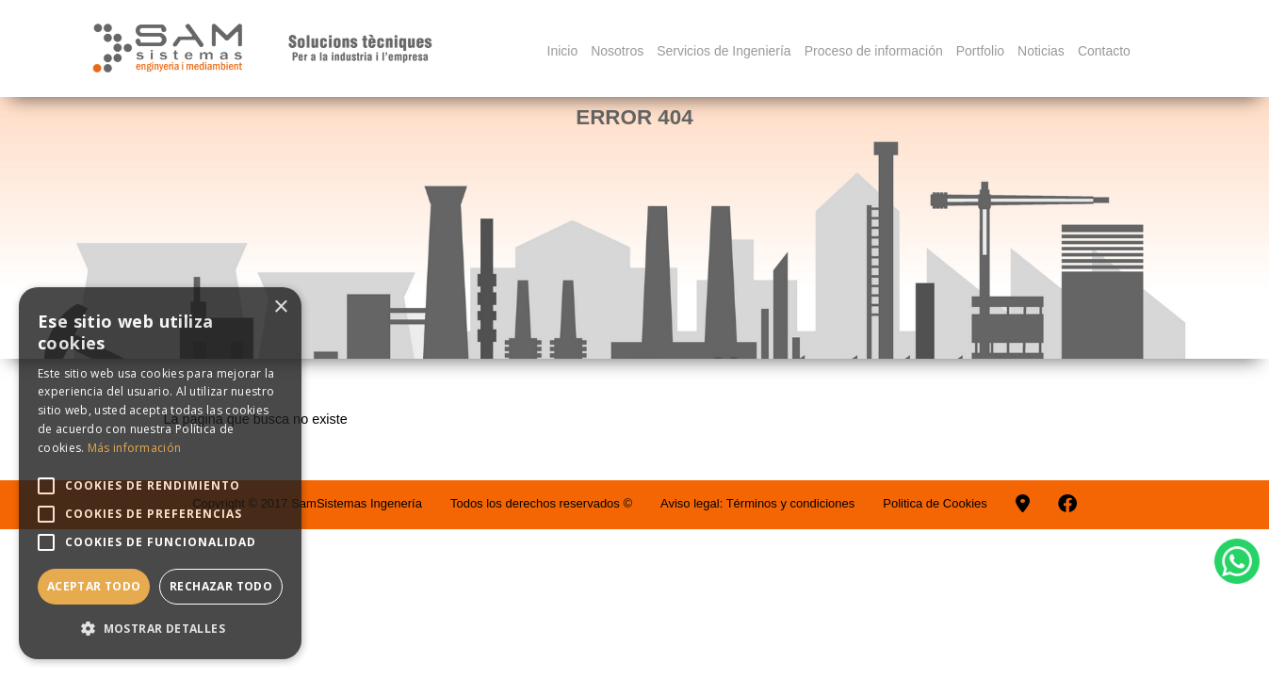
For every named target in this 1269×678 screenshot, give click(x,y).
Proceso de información (874, 50)
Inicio (562, 50)
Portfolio (980, 50)
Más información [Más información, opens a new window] (135, 448)
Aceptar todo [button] (94, 586)
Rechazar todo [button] (221, 586)
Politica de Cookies (935, 503)
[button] (160, 628)
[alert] (160, 473)
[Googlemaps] (1023, 503)
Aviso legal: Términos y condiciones (757, 503)
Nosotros (617, 50)
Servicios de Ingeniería (723, 50)
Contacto (1104, 50)
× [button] (280, 307)
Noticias (1041, 50)
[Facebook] (1067, 503)
